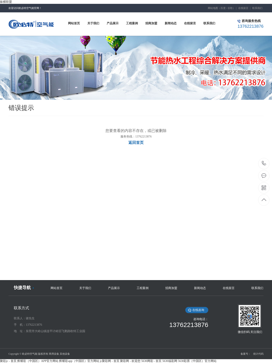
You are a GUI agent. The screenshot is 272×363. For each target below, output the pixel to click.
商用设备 (54, 353)
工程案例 (143, 288)
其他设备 (65, 353)
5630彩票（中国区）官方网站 (197, 361)
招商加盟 (171, 288)
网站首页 (56, 288)
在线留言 (243, 8)
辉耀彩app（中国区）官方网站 (79, 361)
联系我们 (257, 8)
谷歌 (230, 8)
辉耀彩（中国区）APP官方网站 (37, 361)
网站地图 (213, 8)
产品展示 (114, 288)
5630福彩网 (169, 361)
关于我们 (85, 288)
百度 (223, 8)
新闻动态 (200, 288)
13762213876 (264, 163)
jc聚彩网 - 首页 (109, 361)
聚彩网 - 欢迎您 (130, 361)
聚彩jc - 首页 (8, 361)
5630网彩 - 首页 (151, 361)
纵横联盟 (6, 1)
